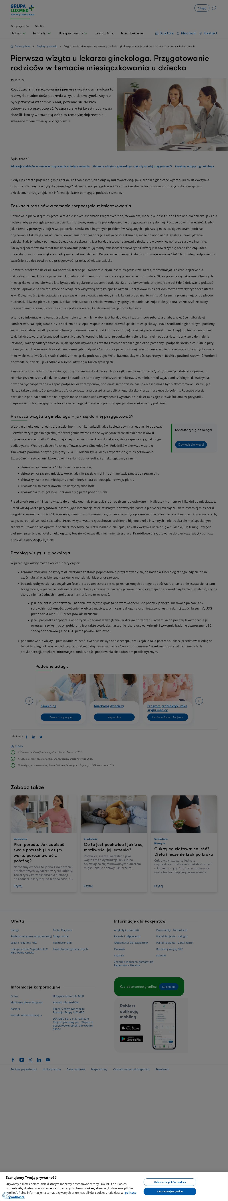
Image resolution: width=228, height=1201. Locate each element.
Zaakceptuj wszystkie (170, 1191)
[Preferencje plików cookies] (6, 1195)
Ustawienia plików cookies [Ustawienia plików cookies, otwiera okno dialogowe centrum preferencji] (170, 1182)
